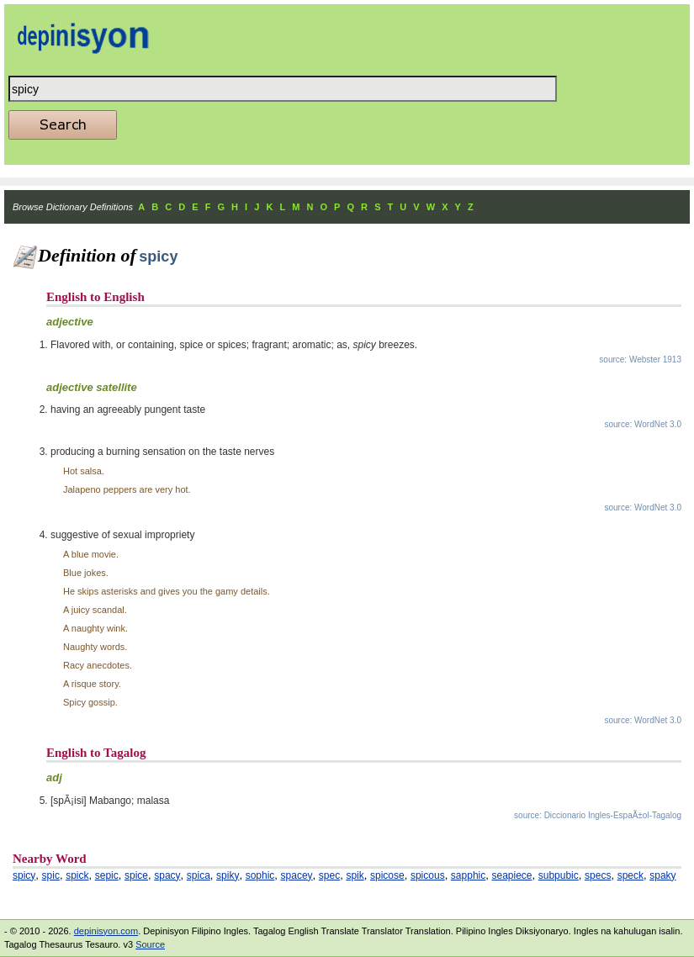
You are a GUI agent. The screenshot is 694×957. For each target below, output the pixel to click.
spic (51, 875)
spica (198, 875)
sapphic (468, 875)
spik (354, 875)
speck (630, 875)
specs (598, 875)
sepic (107, 875)
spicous (428, 875)
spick (77, 875)
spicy (24, 875)
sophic (260, 875)
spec (329, 875)
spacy (167, 875)
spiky (227, 875)
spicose (387, 875)
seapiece (511, 875)
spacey (297, 875)
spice (136, 875)
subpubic (558, 875)
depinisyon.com (106, 931)
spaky (662, 875)
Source (150, 944)
